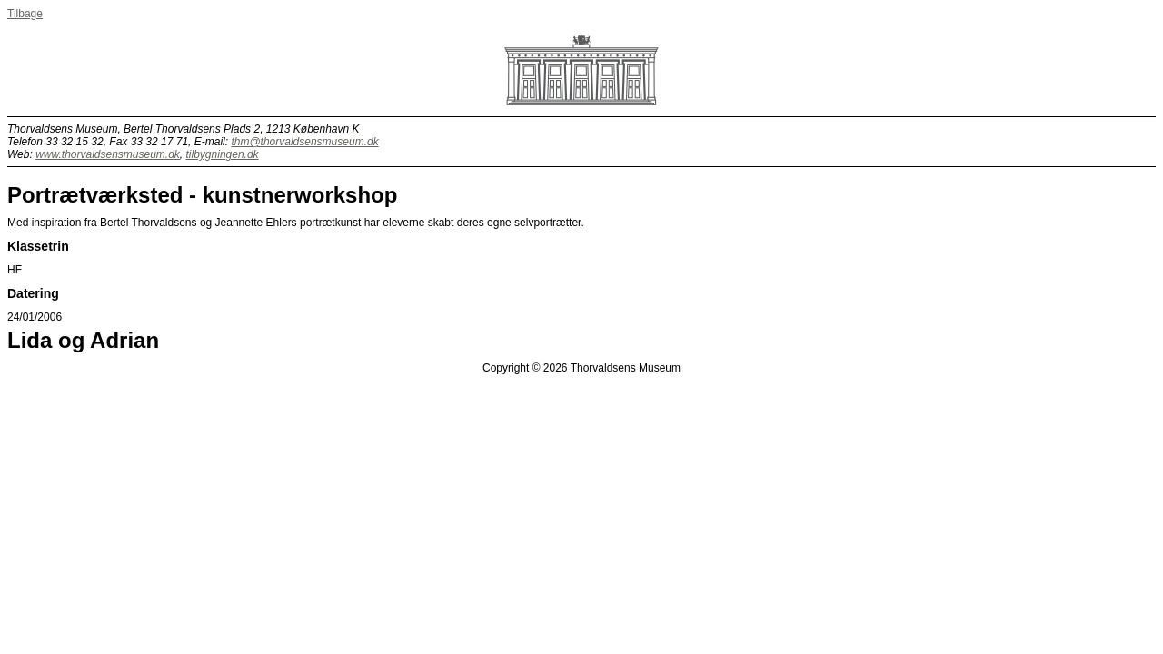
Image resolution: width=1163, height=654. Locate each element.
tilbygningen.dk (222, 154)
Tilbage (25, 13)
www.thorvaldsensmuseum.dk (107, 154)
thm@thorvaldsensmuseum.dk (304, 141)
